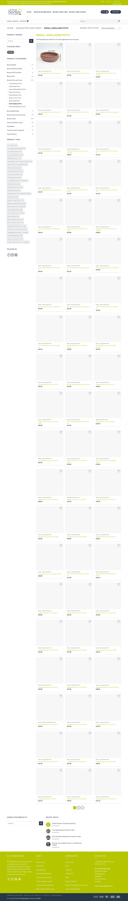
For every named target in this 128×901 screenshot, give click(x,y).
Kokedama (10, 126)
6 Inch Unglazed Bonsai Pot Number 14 (107, 307)
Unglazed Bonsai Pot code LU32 (48, 499)
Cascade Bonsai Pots (15, 83)
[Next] (82, 807)
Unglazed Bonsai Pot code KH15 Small (48, 422)
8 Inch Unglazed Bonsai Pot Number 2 (78, 73)
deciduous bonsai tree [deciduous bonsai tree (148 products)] (14, 184)
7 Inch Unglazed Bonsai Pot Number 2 (49, 151)
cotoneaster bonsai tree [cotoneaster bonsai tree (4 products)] (14, 177)
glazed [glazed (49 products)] (23, 193)
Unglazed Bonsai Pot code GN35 (106, 613)
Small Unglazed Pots (15, 103)
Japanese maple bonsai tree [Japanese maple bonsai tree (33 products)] (16, 200)
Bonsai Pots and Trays (28, 28)
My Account (70, 862)
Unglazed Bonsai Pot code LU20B (106, 650)
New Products (12, 134)
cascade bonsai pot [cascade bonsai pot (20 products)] (21, 164)
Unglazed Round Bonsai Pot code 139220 (106, 229)
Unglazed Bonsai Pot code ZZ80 (77, 537)
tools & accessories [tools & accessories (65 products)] (13, 239)
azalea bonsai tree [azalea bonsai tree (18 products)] (13, 161)
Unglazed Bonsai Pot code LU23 (48, 687)
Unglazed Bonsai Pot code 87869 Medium (106, 346)
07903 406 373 (100, 864)
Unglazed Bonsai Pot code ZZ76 (106, 537)
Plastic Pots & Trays (15, 98)
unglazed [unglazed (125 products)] (26, 242)
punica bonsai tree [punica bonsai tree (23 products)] (21, 229)
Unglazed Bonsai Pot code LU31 (105, 499)
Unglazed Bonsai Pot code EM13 (48, 460)
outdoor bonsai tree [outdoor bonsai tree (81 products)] (13, 216)
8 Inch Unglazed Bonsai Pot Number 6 (49, 73)
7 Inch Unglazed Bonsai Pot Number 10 (78, 422)
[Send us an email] (116, 4)
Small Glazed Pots (14, 101)
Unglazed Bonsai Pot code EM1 (76, 499)
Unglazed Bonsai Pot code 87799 (48, 384)
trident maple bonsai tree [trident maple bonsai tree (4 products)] (15, 242)
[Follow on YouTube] (120, 4)
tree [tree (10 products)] (21, 239)
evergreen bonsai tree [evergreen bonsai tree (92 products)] (14, 190)
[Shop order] (111, 28)
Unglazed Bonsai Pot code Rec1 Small (49, 574)
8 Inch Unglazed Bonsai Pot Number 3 (107, 112)
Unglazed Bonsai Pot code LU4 (105, 384)
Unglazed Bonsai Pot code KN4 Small (107, 687)
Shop (30, 12)
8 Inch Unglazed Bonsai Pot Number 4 (78, 384)
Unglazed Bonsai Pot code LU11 (105, 724)
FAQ (67, 877)
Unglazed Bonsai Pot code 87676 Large (77, 229)
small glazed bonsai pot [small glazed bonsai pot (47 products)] (14, 232)
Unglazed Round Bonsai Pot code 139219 (106, 74)
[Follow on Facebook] (112, 4)
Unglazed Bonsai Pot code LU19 (76, 687)
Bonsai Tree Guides (77, 12)
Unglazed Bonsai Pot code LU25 (76, 799)
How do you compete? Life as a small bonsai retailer (67, 844)
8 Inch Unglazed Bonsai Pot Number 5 (78, 306)
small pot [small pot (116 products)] (25, 232)
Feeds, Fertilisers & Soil (15, 122)
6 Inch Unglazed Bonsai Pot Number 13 (78, 113)
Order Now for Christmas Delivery (64, 823)
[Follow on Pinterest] (16, 255)
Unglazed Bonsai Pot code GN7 (76, 761)
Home (10, 28)
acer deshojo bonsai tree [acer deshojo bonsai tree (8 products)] (15, 151)
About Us (108, 1)
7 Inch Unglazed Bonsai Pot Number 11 (78, 268)
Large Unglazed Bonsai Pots (17, 89)
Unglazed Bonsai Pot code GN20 (48, 537)
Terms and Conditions (73, 889)
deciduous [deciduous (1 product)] (25, 180)
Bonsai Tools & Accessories (16, 115)
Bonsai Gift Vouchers (14, 72)
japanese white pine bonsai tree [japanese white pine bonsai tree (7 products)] (17, 203)
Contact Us (117, 1)
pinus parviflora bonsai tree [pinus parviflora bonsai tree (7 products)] (15, 222)
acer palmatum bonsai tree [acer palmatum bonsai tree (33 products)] (15, 155)
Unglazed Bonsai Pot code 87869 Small (106, 461)
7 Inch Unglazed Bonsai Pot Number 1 (49, 112)
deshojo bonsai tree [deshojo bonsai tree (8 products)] (13, 187)
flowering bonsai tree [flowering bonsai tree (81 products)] (14, 193)
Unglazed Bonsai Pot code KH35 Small (106, 574)
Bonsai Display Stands (14, 68)
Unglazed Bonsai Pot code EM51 (106, 799)
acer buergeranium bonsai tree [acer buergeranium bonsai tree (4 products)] (16, 148)
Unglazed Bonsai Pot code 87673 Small (77, 191)
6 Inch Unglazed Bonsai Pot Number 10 (107, 191)
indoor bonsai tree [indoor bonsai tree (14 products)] (13, 197)
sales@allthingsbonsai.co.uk (104, 861)
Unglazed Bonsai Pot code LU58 (76, 613)
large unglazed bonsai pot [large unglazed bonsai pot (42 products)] (15, 210)
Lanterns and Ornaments (15, 130)
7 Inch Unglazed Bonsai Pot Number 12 (49, 346)
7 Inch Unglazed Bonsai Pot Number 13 (49, 229)
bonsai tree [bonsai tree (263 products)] (28, 161)
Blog (102, 1)
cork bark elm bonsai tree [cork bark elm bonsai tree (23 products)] (15, 174)
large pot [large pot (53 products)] (22, 206)
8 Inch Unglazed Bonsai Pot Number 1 (49, 306)
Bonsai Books (11, 65)
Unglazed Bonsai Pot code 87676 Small (77, 346)
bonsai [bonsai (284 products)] (22, 161)
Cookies (27, 895)
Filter (10, 52)
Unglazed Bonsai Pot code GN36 (48, 650)
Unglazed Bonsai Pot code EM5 (105, 421)
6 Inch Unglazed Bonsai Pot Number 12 (107, 152)
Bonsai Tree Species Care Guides (77, 885)
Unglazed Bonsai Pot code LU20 (48, 761)
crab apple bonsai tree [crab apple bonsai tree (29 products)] (14, 180)
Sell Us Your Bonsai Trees (104, 886)
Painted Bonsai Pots (15, 95)
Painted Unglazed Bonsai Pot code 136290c (77, 152)
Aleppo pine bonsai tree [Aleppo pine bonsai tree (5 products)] (14, 158)
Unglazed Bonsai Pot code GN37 (77, 650)
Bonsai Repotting (13, 111)
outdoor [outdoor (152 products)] (22, 213)
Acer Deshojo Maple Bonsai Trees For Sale (66, 836)
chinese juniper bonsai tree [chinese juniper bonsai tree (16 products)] (15, 171)
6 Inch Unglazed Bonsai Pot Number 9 (49, 190)
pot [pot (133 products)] (25, 226)
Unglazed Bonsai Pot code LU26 (105, 761)
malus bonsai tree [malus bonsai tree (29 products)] (13, 213)
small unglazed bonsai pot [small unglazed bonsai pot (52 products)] (15, 235)
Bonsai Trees (11, 119)
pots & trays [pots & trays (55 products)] (11, 229)
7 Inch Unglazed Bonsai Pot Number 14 (49, 268)
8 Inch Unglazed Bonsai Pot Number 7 (107, 268)
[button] (105, 12)
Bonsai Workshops (42, 12)
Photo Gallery (57, 895)
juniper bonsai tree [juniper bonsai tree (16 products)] (13, 206)
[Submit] (119, 21)
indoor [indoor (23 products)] (29, 193)
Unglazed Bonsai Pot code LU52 (48, 613)
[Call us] (118, 4)
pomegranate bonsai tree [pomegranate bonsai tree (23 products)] (15, 226)
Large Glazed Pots (14, 86)
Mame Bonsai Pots (14, 92)
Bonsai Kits (11, 76)
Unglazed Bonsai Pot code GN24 (77, 724)
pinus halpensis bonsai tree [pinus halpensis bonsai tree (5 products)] (15, 219)
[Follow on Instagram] (114, 4)
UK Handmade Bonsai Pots (17, 106)
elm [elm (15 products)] (21, 187)
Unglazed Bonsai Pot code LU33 (48, 724)
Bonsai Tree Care (60, 12)
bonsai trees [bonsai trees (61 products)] (11, 164)
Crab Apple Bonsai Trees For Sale (63, 830)
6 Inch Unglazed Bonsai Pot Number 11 (78, 574)
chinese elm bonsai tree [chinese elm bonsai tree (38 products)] (14, 168)
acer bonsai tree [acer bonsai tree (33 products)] (12, 145)
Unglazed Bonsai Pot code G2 (47, 799)
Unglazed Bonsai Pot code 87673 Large (77, 461)
